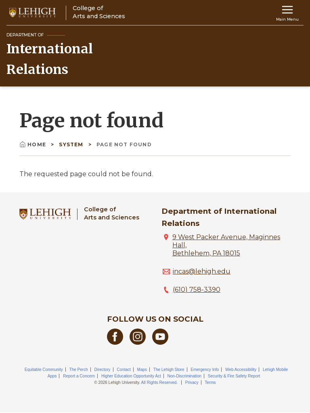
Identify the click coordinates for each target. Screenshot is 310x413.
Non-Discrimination (184, 376)
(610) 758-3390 (196, 289)
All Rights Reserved (159, 382)
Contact (123, 369)
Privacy (192, 382)
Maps (142, 369)
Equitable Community (44, 369)
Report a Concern (79, 376)
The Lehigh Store (168, 369)
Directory (102, 369)
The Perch (78, 369)
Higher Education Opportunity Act (131, 376)
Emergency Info (205, 369)
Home (33, 144)
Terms (210, 382)
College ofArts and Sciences (111, 213)
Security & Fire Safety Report (234, 376)
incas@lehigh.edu (201, 271)
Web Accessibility (240, 369)
